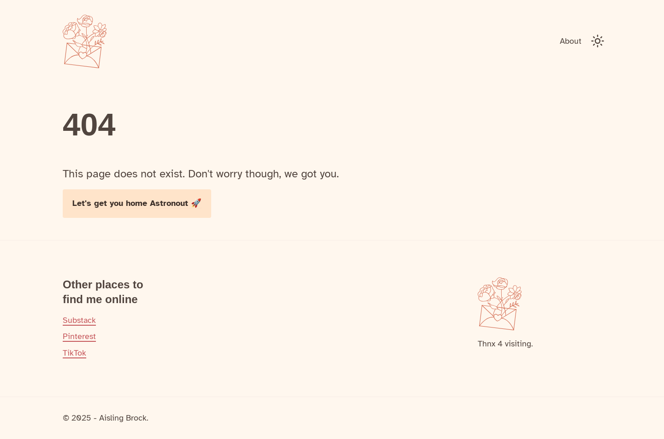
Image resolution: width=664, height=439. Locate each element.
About (570, 41)
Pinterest (79, 336)
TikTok (74, 353)
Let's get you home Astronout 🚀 (137, 203)
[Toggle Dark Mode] (598, 41)
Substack (79, 320)
